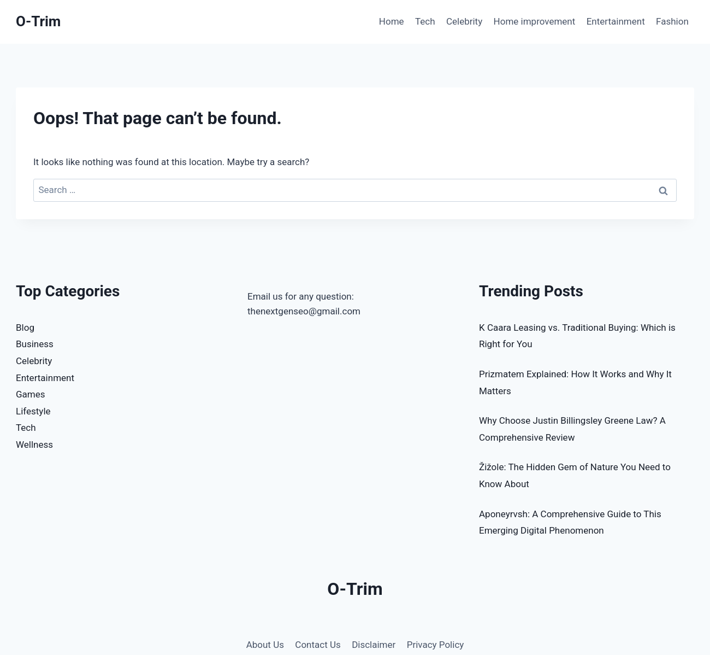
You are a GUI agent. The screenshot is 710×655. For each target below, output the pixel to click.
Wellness (34, 444)
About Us (265, 644)
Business (35, 343)
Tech (425, 21)
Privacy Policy (435, 644)
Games (30, 394)
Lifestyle (33, 411)
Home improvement (535, 21)
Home (391, 21)
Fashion (672, 21)
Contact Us (317, 644)
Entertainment (616, 21)
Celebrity (464, 21)
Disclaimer (373, 644)
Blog (25, 327)
